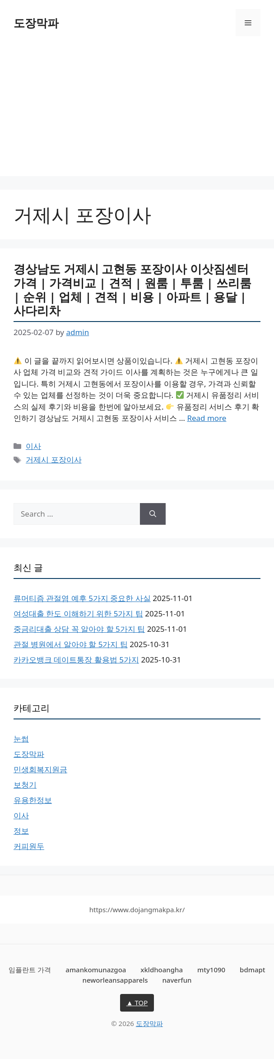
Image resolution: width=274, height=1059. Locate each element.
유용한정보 (33, 800)
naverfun (176, 979)
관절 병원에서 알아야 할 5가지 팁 (71, 644)
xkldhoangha (161, 969)
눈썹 (21, 738)
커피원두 (29, 846)
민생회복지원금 (40, 769)
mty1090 (211, 969)
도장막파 (36, 22)
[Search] (153, 514)
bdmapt (252, 969)
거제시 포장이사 (53, 459)
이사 (33, 446)
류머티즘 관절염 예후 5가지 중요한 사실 (82, 598)
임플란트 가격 (30, 969)
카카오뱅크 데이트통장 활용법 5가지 (76, 659)
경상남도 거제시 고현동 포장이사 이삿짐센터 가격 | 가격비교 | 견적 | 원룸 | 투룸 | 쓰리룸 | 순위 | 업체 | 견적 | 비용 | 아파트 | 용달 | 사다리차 (132, 289)
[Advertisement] (137, 113)
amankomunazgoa (95, 969)
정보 (21, 831)
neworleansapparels (115, 979)
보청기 (25, 784)
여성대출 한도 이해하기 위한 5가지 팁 (78, 613)
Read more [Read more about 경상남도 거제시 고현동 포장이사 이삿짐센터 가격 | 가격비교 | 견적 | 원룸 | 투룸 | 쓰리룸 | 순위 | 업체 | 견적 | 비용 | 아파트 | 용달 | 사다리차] (206, 418)
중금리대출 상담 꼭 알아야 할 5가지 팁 (79, 629)
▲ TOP (137, 1002)
